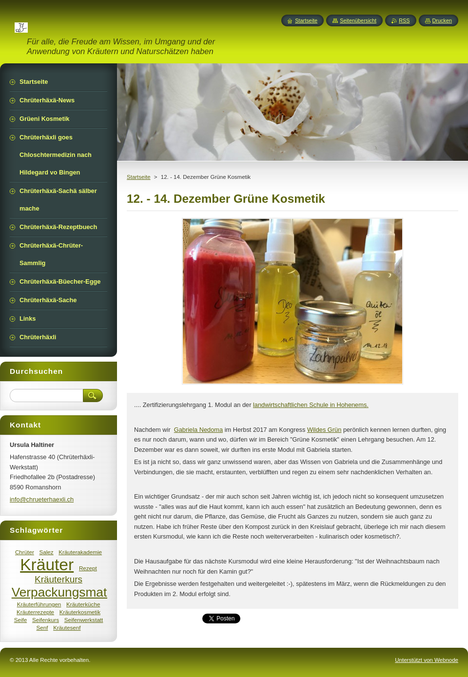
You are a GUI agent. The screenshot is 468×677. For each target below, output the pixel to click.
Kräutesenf (66, 627)
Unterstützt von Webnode (426, 660)
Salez (46, 552)
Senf (42, 627)
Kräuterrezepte (35, 612)
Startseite (139, 177)
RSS (404, 20)
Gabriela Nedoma (198, 429)
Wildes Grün (324, 429)
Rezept (88, 568)
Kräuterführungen (39, 604)
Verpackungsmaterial (71, 592)
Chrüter (24, 552)
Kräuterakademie (80, 552)
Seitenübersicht (358, 20)
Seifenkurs (45, 620)
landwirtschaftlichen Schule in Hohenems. (311, 404)
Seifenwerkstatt (83, 620)
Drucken (442, 20)
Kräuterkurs (58, 579)
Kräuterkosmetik (79, 612)
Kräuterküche (83, 604)
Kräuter (47, 565)
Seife (20, 620)
